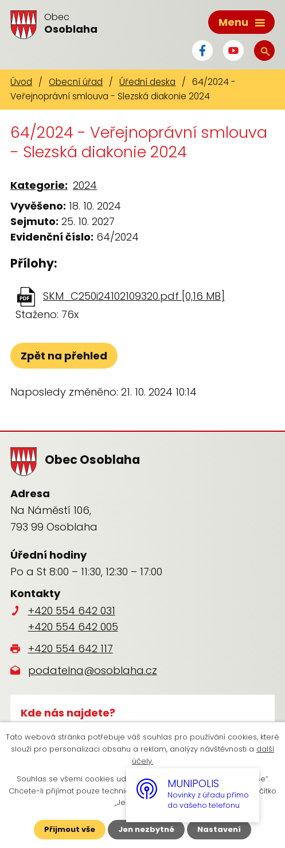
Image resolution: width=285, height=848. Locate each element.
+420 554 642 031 (71, 610)
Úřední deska (147, 82)
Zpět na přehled (64, 356)
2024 (85, 185)
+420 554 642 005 (73, 626)
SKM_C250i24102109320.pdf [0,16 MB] (134, 296)
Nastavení (219, 829)
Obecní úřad (76, 82)
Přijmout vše (69, 829)
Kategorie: (39, 185)
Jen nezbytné (146, 829)
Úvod (21, 82)
